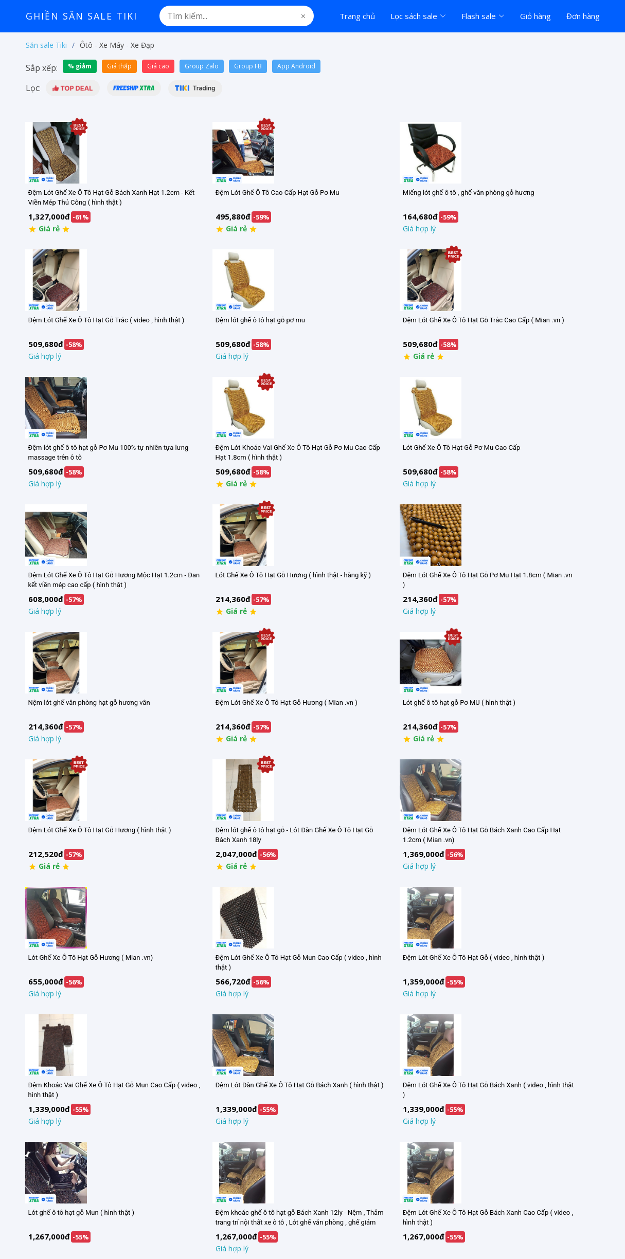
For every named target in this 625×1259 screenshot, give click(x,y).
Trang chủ (357, 16)
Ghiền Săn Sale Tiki (81, 16)
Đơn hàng (583, 16)
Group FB (248, 66)
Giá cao (158, 66)
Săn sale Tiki (46, 45)
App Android (296, 66)
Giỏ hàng (535, 16)
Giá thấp (119, 66)
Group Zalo (202, 66)
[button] (73, 88)
